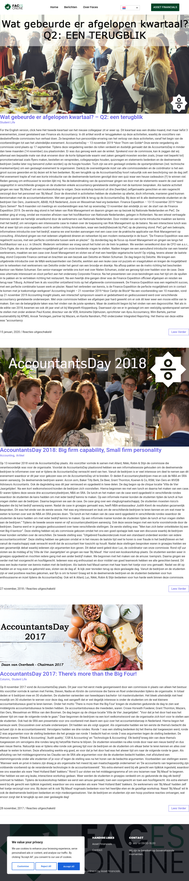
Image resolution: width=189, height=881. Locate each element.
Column (5, 679)
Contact (97, 850)
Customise (23, 866)
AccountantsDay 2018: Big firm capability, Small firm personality (81, 450)
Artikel (20, 455)
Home (54, 7)
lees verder (178, 332)
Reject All (46, 866)
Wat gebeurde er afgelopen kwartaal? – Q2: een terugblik (71, 117)
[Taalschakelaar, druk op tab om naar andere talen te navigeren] (130, 7)
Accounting (7, 455)
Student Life (7, 122)
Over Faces (90, 7)
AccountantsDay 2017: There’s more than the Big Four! (68, 673)
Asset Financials (102, 844)
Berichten (70, 7)
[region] (46, 855)
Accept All (69, 866)
